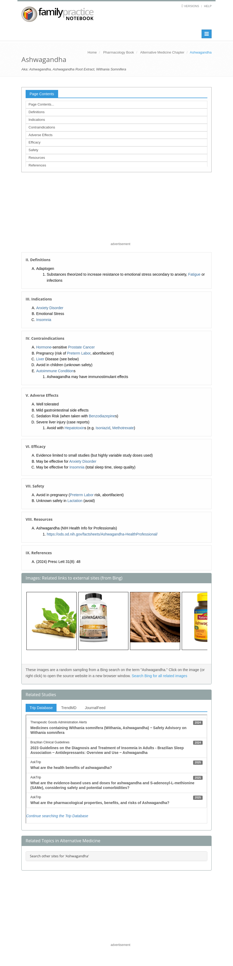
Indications (37, 120)
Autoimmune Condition (55, 371)
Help (208, 6)
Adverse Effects (41, 135)
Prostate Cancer (81, 347)
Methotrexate (123, 428)
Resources (37, 158)
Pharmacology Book (118, 52)
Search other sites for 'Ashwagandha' (59, 856)
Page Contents (42, 94)
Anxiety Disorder (49, 308)
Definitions (37, 112)
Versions (191, 6)
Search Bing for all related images (159, 676)
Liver (40, 359)
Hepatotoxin (74, 428)
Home (92, 52)
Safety (33, 150)
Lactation (74, 501)
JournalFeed (95, 708)
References (37, 165)
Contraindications (42, 127)
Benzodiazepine (102, 416)
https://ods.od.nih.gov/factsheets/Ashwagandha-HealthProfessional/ (102, 534)
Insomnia (43, 320)
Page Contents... (41, 104)
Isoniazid (103, 428)
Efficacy (34, 142)
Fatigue (194, 274)
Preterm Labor (79, 353)
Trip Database (41, 708)
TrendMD (68, 708)
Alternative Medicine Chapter (162, 52)
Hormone (44, 347)
